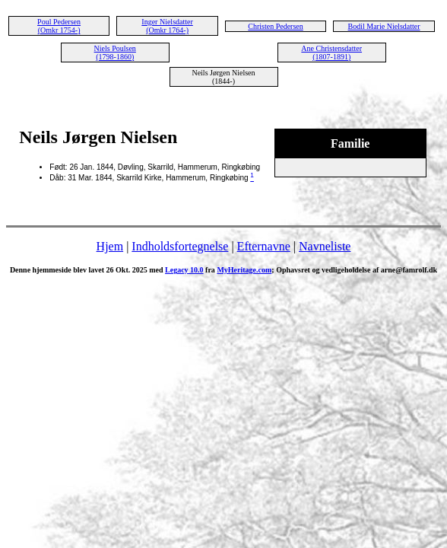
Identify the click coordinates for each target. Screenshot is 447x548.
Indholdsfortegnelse (180, 246)
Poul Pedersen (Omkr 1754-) (59, 26)
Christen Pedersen (275, 26)
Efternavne (263, 246)
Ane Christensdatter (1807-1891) (331, 52)
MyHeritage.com (244, 270)
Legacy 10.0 (184, 270)
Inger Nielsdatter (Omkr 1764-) (166, 26)
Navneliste (324, 246)
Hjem (110, 246)
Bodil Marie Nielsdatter (384, 26)
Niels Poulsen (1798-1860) (115, 52)
